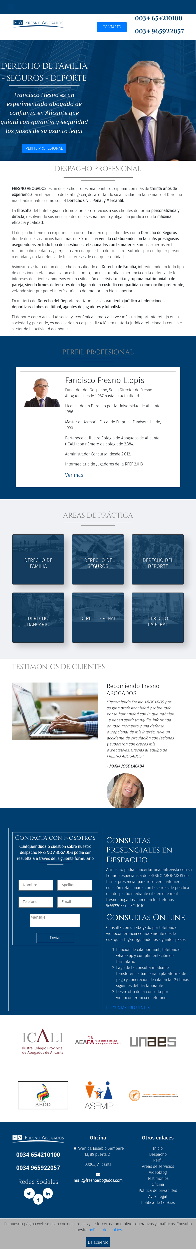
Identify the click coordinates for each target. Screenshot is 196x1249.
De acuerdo (98, 1242)
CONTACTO (112, 27)
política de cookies (105, 1229)
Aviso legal (157, 1196)
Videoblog (158, 1172)
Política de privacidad (158, 1190)
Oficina (158, 1184)
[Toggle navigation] (11, 7)
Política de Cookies (158, 1202)
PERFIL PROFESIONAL (44, 148)
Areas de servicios (158, 1166)
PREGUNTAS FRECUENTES (128, 1007)
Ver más (74, 475)
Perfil (158, 1160)
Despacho (158, 1154)
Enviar (55, 937)
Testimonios (157, 1178)
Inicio (158, 1148)
